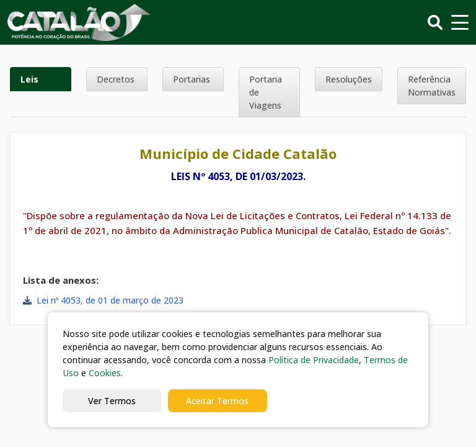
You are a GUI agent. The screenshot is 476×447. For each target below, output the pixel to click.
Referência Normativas (432, 85)
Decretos (115, 79)
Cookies (105, 373)
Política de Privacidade (313, 360)
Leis (29, 79)
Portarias (191, 79)
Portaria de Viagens (265, 92)
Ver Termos (112, 401)
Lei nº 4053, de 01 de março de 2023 (110, 300)
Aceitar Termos (217, 401)
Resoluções (348, 79)
